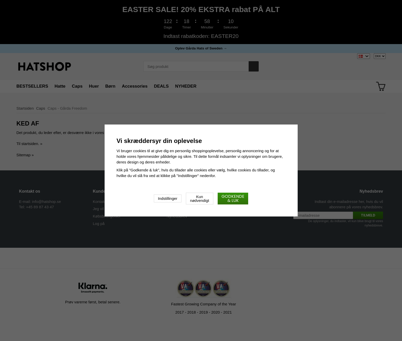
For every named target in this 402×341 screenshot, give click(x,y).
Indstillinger (167, 198)
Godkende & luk (233, 198)
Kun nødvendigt (199, 198)
